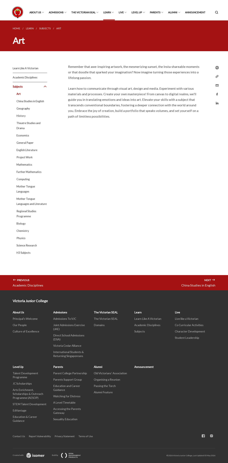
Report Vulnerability (40, 436)
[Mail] (216, 83)
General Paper (25, 142)
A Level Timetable (64, 402)
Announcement (195, 12)
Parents (155, 12)
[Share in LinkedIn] (216, 101)
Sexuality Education (65, 419)
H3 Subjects (23, 252)
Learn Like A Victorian (25, 68)
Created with (31, 455)
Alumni (172, 12)
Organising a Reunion (107, 379)
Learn (107, 12)
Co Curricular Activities (189, 325)
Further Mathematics (28, 172)
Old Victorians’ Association (110, 373)
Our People (20, 325)
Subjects (30, 86)
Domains (99, 325)
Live (121, 12)
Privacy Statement (65, 436)
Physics (20, 238)
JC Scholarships (22, 383)
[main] (114, 155)
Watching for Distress (66, 396)
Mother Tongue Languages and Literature (31, 201)
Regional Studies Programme (26, 213)
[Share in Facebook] (216, 92)
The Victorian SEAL (83, 12)
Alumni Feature (103, 392)
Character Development (190, 331)
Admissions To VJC (64, 318)
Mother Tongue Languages (25, 189)
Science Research (26, 245)
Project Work (24, 157)
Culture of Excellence (26, 331)
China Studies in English (30, 101)
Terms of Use (85, 436)
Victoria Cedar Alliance (67, 345)
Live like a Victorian (186, 318)
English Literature (26, 150)
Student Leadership (187, 337)
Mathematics (24, 164)
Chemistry (22, 230)
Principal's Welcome (25, 318)
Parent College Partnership (70, 373)
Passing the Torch (105, 386)
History (21, 115)
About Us (35, 12)
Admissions (56, 12)
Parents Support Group (67, 379)
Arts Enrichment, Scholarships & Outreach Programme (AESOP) (28, 393)
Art (18, 94)
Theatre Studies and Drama (28, 125)
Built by (69, 455)
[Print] (216, 67)
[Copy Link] (216, 76)
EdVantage (19, 410)
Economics (22, 135)
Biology (21, 223)
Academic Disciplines (25, 77)
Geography (23, 108)
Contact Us (19, 436)
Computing (23, 179)
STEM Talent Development (29, 404)
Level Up (136, 12)
